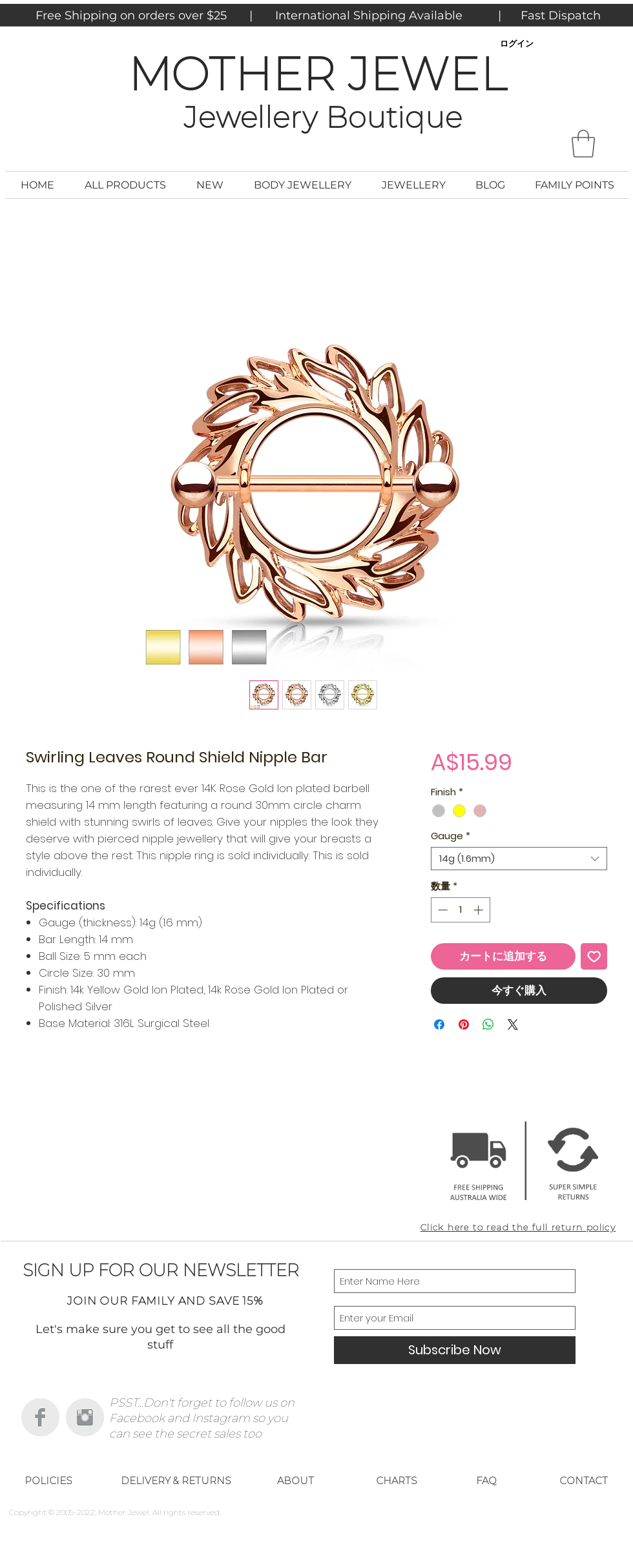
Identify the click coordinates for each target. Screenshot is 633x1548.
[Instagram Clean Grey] (85, 1417)
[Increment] (479, 910)
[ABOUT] (295, 1481)
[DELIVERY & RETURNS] (175, 1481)
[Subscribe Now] (455, 1350)
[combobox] (519, 858)
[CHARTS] (396, 1481)
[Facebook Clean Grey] (40, 1417)
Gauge (450, 836)
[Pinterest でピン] (464, 1024)
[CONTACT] (583, 1481)
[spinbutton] (460, 910)
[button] (583, 144)
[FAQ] (486, 1481)
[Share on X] (513, 1024)
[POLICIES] (48, 1481)
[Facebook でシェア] (439, 1024)
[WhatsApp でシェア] (488, 1024)
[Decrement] (441, 910)
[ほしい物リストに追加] (594, 956)
